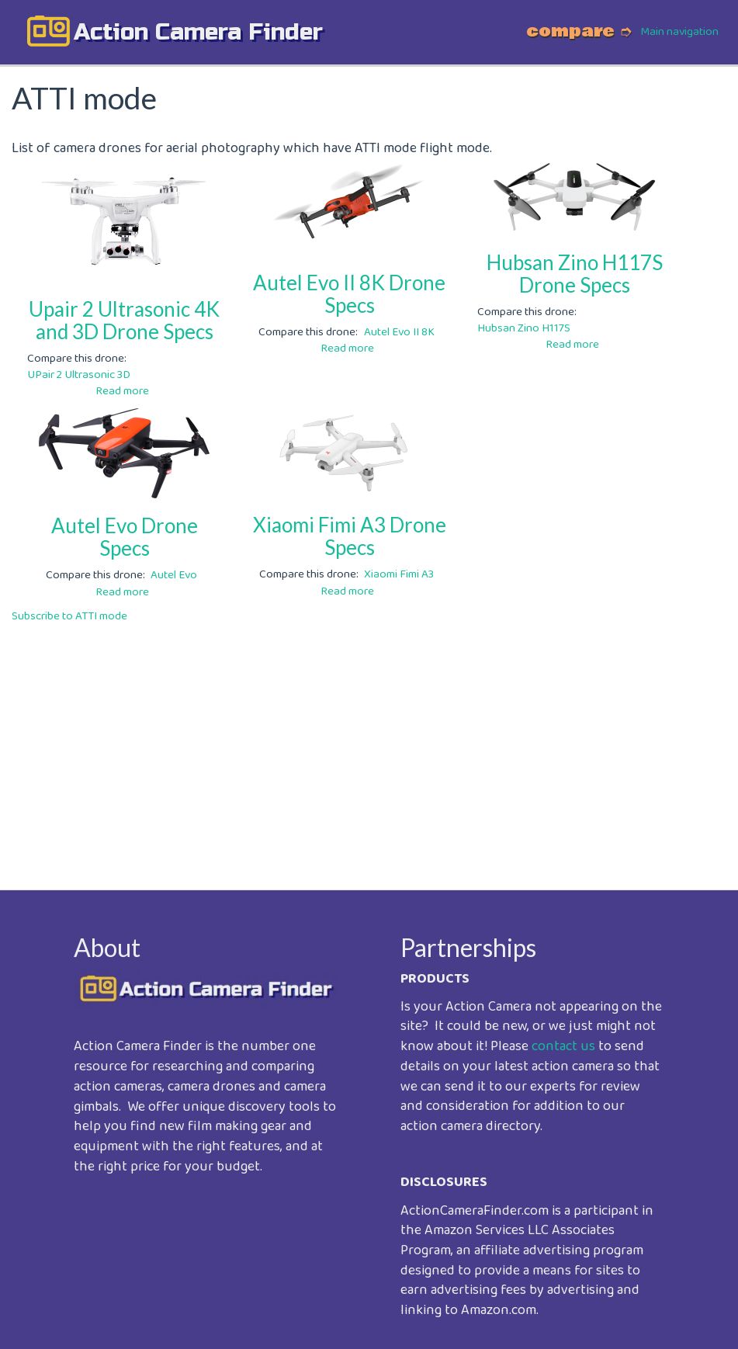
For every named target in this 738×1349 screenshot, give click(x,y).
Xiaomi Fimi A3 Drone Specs (349, 536)
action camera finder (198, 32)
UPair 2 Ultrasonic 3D (78, 375)
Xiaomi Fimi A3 (399, 574)
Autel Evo (174, 575)
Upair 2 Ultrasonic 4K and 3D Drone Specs (124, 320)
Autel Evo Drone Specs (124, 536)
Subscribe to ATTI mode (69, 616)
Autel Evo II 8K (399, 332)
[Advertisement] (369, 746)
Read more (122, 391)
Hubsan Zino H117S (523, 328)
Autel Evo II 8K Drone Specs (349, 293)
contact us (563, 1046)
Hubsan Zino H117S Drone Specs (575, 273)
